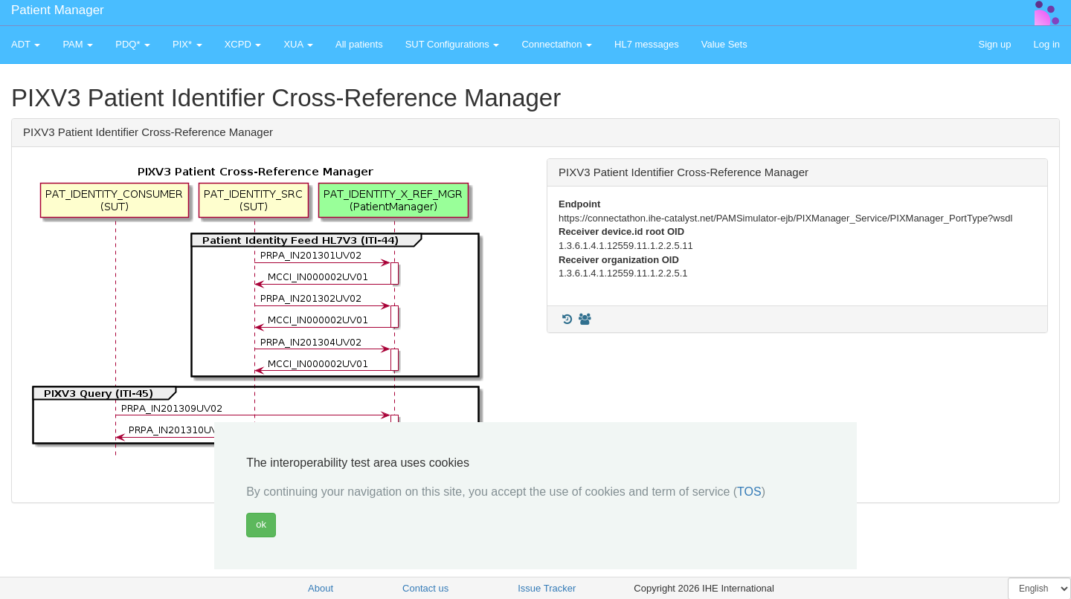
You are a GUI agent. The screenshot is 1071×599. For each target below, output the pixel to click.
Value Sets (724, 44)
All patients (359, 44)
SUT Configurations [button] (452, 44)
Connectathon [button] (556, 44)
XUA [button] (298, 44)
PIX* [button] (187, 44)
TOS (749, 491)
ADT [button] (25, 44)
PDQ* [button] (132, 44)
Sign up (994, 44)
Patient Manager (57, 10)
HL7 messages (646, 44)
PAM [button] (77, 44)
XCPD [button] (243, 44)
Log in (1047, 44)
